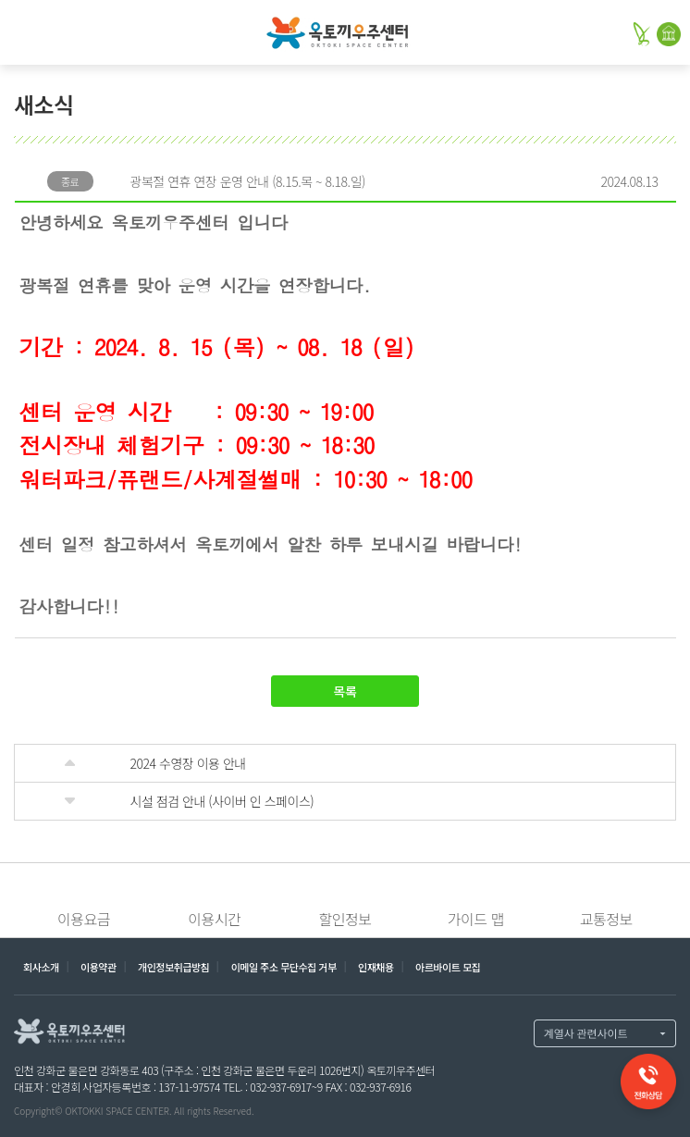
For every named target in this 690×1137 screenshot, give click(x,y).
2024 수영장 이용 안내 (188, 763)
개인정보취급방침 (173, 966)
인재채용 (376, 966)
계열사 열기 (605, 1033)
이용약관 (98, 966)
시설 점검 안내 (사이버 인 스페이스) (222, 801)
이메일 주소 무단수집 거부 (284, 966)
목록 (345, 691)
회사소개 (41, 966)
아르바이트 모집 (447, 966)
